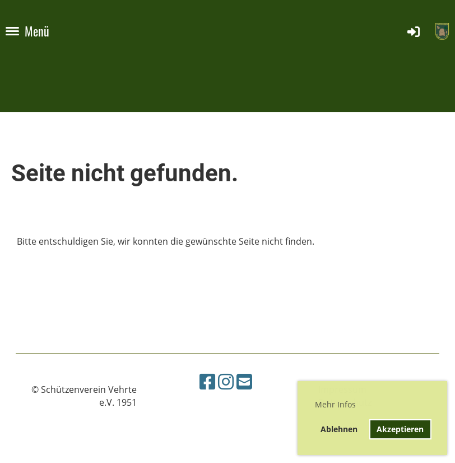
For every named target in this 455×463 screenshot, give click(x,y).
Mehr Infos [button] (335, 404)
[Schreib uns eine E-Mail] (244, 381)
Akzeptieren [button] (400, 429)
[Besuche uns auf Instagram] (226, 381)
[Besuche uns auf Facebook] (207, 381)
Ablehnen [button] (339, 429)
